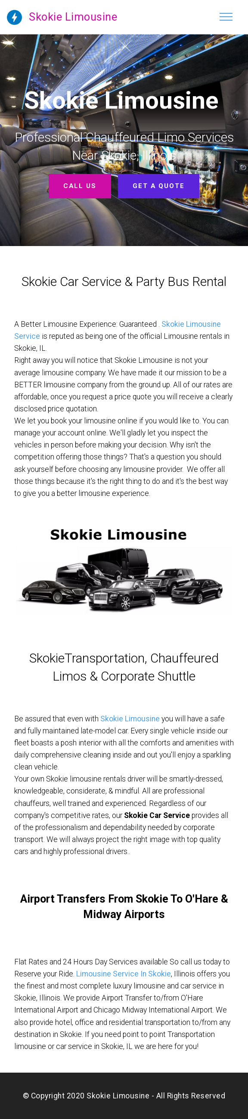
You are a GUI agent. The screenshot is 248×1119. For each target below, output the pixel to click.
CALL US (80, 186)
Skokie (112, 719)
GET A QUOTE (159, 186)
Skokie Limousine (73, 17)
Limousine (142, 719)
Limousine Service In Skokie (123, 974)
